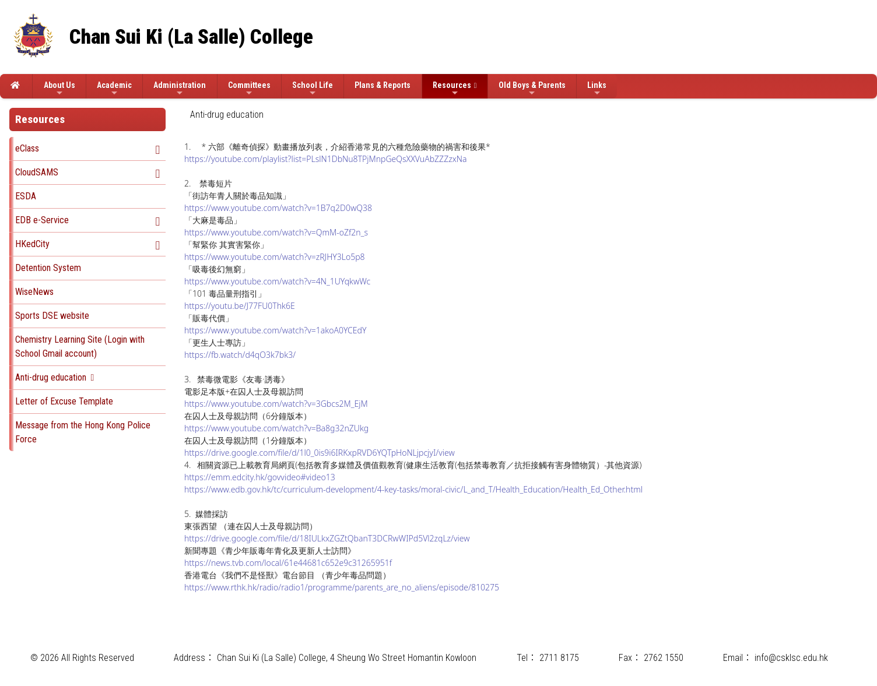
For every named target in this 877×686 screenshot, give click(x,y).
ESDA (25, 196)
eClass (27, 148)
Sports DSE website (52, 315)
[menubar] (232, 115)
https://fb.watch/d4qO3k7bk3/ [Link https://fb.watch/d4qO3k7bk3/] (240, 354)
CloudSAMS (36, 172)
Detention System (48, 267)
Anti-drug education (50, 377)
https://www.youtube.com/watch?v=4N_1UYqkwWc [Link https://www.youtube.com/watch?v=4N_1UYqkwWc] (277, 281)
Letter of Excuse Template (64, 401)
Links (596, 88)
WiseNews (34, 291)
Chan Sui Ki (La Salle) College (191, 37)
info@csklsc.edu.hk (791, 657)
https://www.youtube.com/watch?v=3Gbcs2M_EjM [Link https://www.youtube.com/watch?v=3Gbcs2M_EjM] (276, 403)
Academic (114, 88)
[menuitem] (226, 115)
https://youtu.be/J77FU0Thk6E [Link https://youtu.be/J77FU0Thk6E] (239, 305)
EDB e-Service (42, 220)
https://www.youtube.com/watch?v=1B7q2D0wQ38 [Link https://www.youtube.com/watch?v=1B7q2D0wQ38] (278, 207)
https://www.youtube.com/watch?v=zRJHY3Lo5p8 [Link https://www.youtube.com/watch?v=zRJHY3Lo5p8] (274, 256)
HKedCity (32, 243)
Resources (452, 88)
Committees (249, 88)
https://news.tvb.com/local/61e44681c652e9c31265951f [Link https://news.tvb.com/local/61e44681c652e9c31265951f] (288, 562)
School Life (312, 88)
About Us (59, 88)
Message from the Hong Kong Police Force (82, 432)
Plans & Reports (383, 85)
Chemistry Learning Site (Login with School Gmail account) (80, 346)
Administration (179, 88)
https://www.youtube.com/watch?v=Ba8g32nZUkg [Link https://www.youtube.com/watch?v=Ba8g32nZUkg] (276, 428)
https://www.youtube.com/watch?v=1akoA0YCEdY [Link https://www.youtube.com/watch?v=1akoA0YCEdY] (275, 330)
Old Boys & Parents (532, 88)
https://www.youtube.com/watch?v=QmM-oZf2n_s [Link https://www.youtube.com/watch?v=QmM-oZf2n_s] (276, 232)
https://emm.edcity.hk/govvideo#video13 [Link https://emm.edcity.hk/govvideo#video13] (259, 477)
